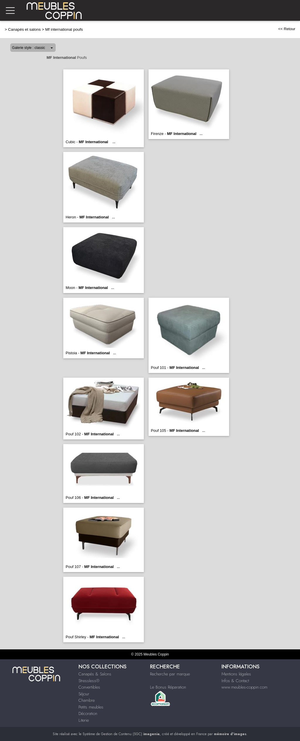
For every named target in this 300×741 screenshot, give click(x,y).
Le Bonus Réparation (168, 687)
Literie (84, 720)
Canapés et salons (24, 29)
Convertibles (89, 687)
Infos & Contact (235, 680)
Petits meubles (91, 707)
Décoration (88, 713)
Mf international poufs (64, 29)
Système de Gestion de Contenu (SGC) (121, 734)
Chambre (87, 700)
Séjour (84, 694)
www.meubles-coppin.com (244, 687)
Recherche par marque (170, 674)
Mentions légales (236, 674)
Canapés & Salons (95, 674)
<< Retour (286, 29)
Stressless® (89, 680)
